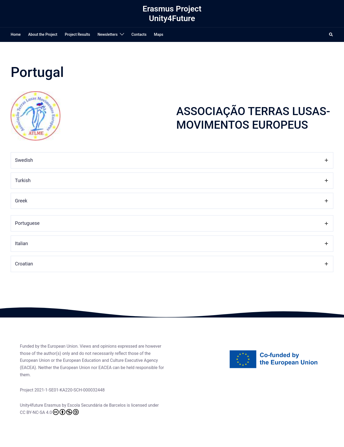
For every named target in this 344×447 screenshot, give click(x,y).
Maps (158, 34)
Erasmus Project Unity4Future (172, 13)
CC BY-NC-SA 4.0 (49, 412)
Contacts (139, 34)
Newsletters (108, 34)
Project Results (77, 34)
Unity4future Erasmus (40, 405)
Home (16, 34)
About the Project (42, 34)
